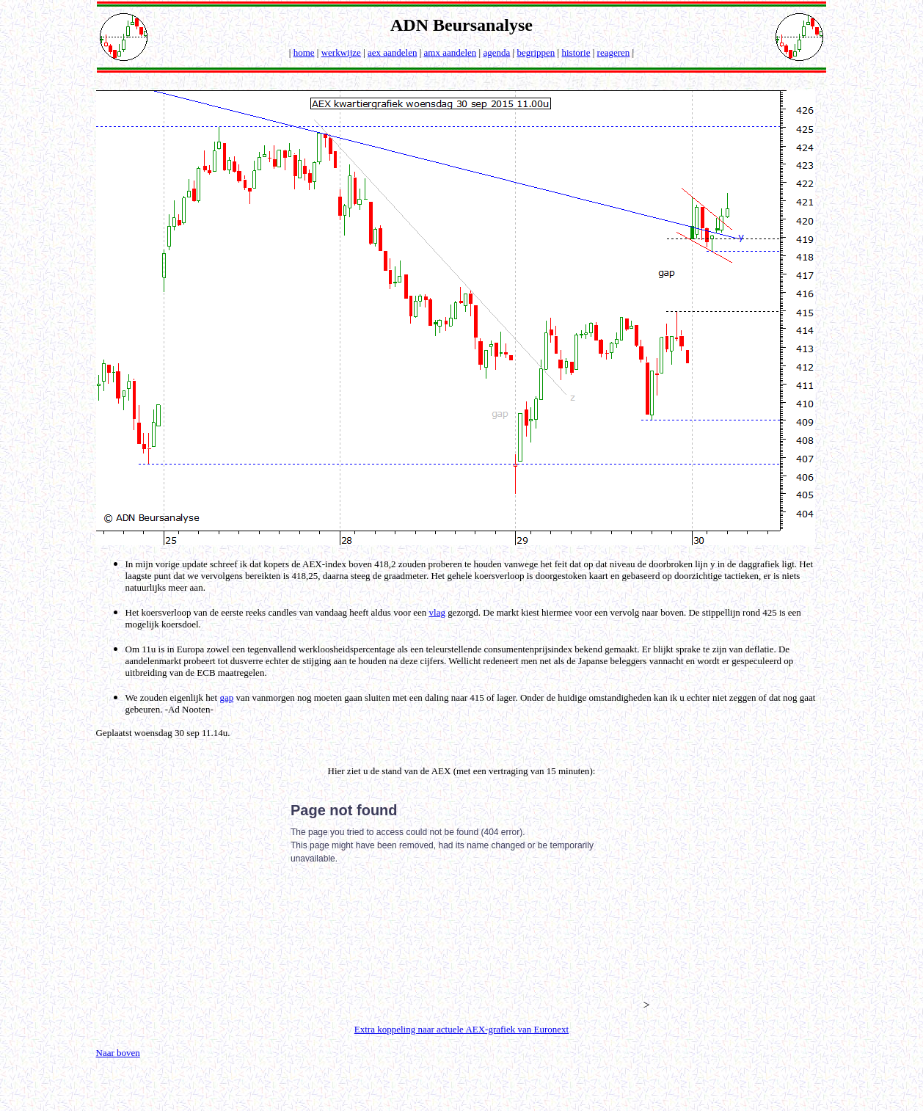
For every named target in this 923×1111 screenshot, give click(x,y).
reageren (613, 52)
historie (575, 52)
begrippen (536, 52)
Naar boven (118, 1052)
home (304, 52)
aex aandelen (392, 52)
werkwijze (341, 52)
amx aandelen (450, 52)
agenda (496, 52)
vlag (437, 612)
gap (226, 697)
